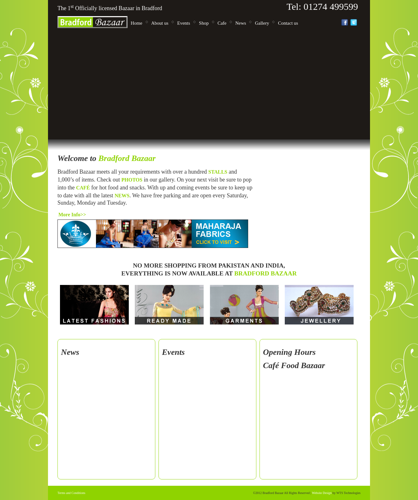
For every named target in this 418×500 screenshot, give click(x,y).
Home (136, 23)
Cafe (222, 23)
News (240, 23)
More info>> (72, 214)
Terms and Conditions (71, 493)
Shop (204, 23)
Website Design (322, 493)
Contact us (288, 23)
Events (183, 23)
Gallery (262, 23)
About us (160, 23)
